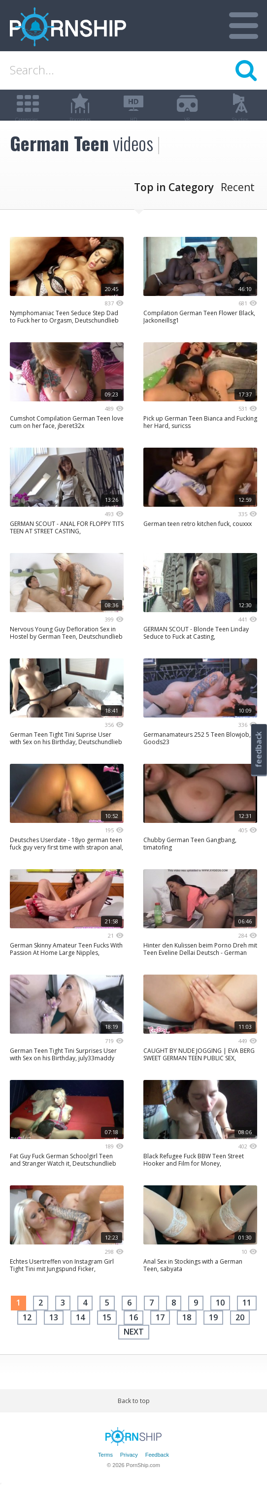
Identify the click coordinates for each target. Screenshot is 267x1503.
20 (239, 1332)
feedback (258, 749)
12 (27, 1332)
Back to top (134, 1415)
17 (160, 1332)
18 (186, 1332)
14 (80, 1332)
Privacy (129, 1470)
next (134, 1346)
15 (106, 1332)
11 (246, 1317)
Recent (238, 202)
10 (220, 1317)
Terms (105, 1470)
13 (53, 1332)
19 (213, 1332)
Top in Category (174, 202)
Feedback (157, 1470)
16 (133, 1332)
